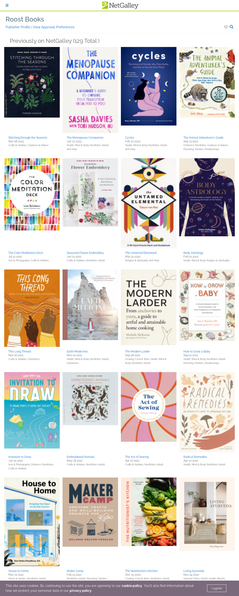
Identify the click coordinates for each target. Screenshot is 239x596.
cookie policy (132, 586)
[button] (226, 27)
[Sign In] (7, 5)
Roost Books (25, 19)
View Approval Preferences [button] (53, 27)
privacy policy (80, 590)
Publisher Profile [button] (18, 27)
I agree (216, 588)
